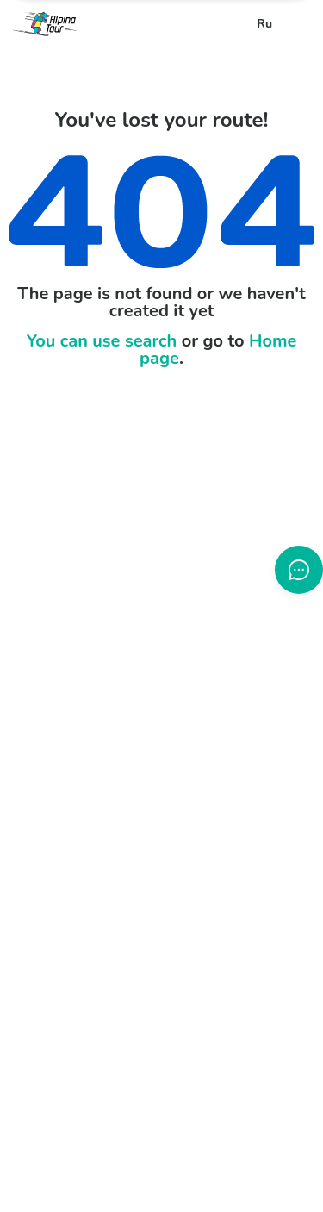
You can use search (102, 341)
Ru (264, 24)
